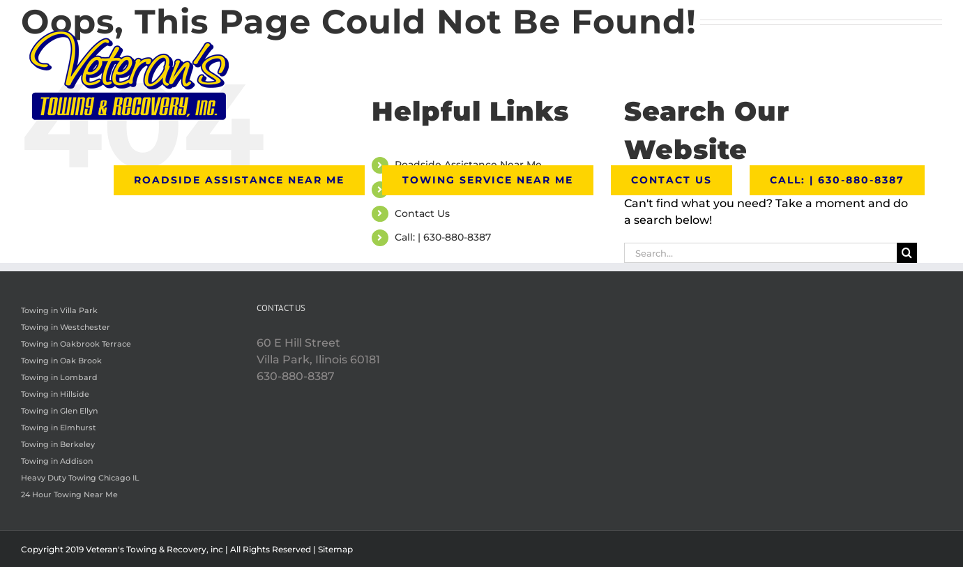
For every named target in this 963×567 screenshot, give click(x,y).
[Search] (907, 253)
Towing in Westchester (65, 327)
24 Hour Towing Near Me (69, 494)
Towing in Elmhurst (58, 427)
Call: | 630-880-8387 (443, 237)
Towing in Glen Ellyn (59, 411)
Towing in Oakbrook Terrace (76, 344)
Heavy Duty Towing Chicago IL (80, 478)
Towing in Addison (57, 461)
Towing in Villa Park (59, 310)
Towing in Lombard (59, 377)
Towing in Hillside (55, 394)
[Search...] (760, 253)
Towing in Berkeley (58, 444)
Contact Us (422, 213)
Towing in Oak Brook (61, 360)
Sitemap (335, 549)
